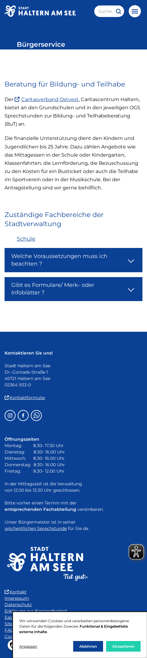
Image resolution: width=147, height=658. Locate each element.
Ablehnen (88, 646)
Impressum (17, 598)
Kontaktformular (25, 397)
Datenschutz (18, 604)
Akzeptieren (123, 646)
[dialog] (80, 635)
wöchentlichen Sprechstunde (36, 528)
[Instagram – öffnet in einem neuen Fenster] (10, 415)
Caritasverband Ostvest (47, 99)
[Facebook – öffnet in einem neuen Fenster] (23, 415)
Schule (26, 239)
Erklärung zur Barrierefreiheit (36, 611)
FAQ (9, 630)
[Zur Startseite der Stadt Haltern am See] (40, 11)
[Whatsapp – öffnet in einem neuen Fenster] (36, 415)
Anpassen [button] (28, 646)
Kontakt (16, 592)
